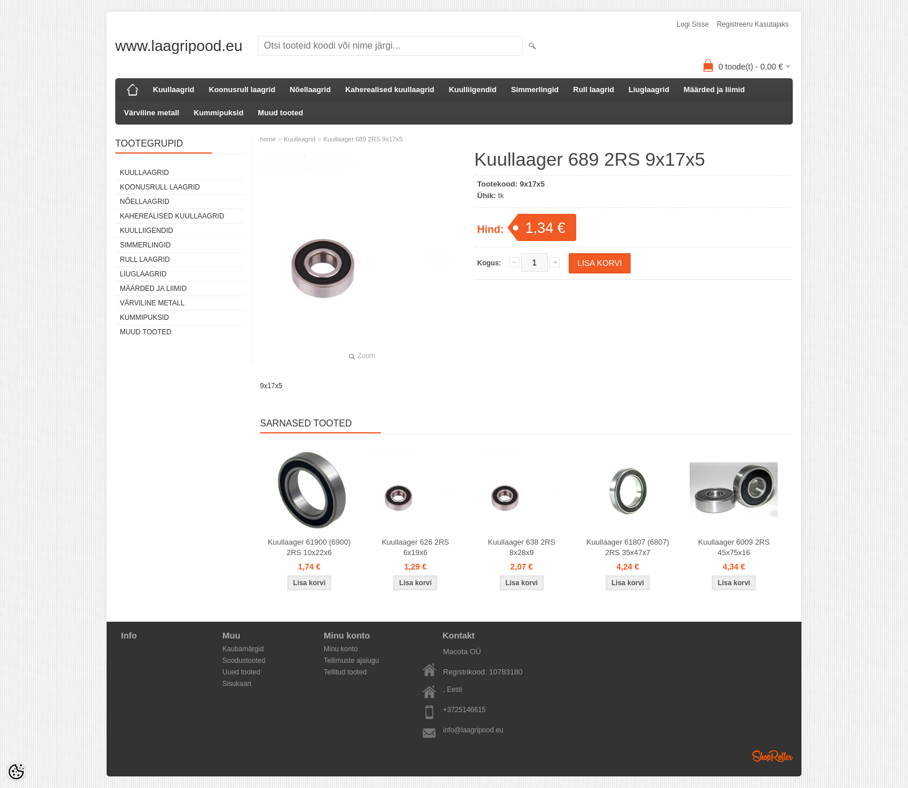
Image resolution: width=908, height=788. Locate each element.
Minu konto (341, 649)
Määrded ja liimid (714, 89)
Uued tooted (241, 672)
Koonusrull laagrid (242, 89)
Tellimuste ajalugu (351, 660)
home (268, 139)
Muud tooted (280, 112)
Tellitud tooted (345, 672)
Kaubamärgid (242, 649)
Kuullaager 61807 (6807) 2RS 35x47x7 (627, 547)
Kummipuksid (218, 112)
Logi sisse (693, 24)
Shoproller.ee (772, 756)
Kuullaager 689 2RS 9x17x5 (362, 139)
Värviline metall (151, 112)
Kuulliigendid (472, 89)
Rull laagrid (593, 89)
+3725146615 (464, 710)
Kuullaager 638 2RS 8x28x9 (521, 547)
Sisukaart (236, 684)
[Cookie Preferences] (16, 771)
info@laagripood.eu (473, 730)
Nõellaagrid (310, 89)
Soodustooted (243, 660)
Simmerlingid (534, 89)
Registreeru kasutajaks (753, 24)
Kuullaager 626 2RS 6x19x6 (415, 547)
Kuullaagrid (174, 89)
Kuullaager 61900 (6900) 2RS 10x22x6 (309, 547)
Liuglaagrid (649, 89)
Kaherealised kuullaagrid (389, 89)
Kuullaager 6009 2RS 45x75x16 (734, 547)
